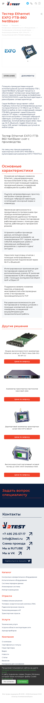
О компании (6, 642)
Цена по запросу (22, 361)
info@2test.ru (15, 538)
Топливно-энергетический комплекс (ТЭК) (18, 604)
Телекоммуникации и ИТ (11, 610)
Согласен (23, 682)
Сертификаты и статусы (11, 645)
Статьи (4, 657)
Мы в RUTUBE (16, 548)
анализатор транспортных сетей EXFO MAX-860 (17, 150)
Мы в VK (11, 553)
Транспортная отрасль (11, 613)
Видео (4, 651)
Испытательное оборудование (14, 580)
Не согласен (9, 682)
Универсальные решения (12, 601)
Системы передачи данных (12, 583)
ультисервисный (10, 154)
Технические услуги (10, 624)
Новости (5, 654)
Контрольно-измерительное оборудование (19, 577)
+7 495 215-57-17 (17, 534)
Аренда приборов (9, 631)
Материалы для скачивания (13, 664)
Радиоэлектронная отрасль (13, 607)
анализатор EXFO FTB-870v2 (29, 154)
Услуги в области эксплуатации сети (16, 627)
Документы (27, 76)
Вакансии (5, 661)
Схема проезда (17, 543)
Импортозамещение (10, 590)
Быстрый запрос (39, 3)
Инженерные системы (11, 587)
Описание (9, 76)
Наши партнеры (8, 648)
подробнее (7, 679)
